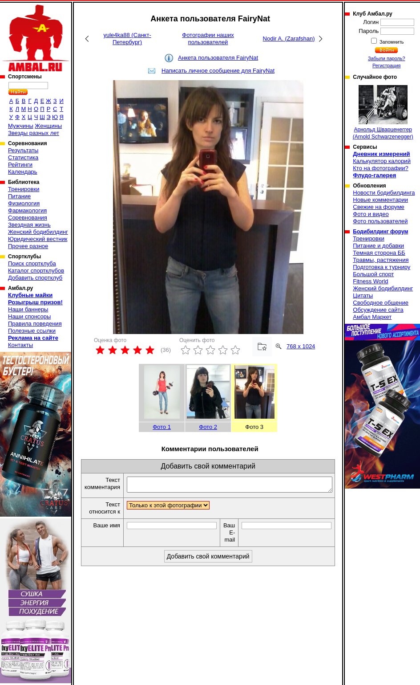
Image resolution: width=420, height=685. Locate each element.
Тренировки (23, 189)
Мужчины (20, 125)
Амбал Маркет (372, 317)
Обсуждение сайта (378, 309)
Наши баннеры (28, 309)
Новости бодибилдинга (384, 192)
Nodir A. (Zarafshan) (289, 38)
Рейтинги (20, 164)
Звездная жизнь (29, 224)
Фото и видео (371, 214)
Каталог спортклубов (36, 270)
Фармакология (27, 210)
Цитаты (363, 295)
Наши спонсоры (29, 316)
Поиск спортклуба (32, 263)
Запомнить (391, 42)
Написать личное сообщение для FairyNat (218, 70)
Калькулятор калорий (382, 161)
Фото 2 (208, 427)
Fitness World (370, 281)
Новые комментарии (380, 199)
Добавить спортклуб (35, 277)
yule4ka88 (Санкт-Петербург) (127, 38)
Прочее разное (28, 246)
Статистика (23, 157)
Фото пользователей (380, 221)
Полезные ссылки (32, 330)
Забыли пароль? (386, 58)
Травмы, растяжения (380, 260)
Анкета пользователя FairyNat (218, 57)
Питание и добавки (378, 245)
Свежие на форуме (378, 207)
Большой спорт (373, 274)
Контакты (20, 345)
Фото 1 (162, 427)
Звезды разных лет (33, 133)
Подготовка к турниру (381, 267)
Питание (19, 196)
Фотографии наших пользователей (208, 38)
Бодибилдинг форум (380, 231)
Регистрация (386, 65)
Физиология (24, 203)
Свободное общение (380, 302)
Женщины (48, 125)
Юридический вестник (37, 239)
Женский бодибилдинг (38, 231)
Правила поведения (35, 323)
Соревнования (27, 217)
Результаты (23, 150)
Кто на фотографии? (380, 168)
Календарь (22, 171)
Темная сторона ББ (379, 252)
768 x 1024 (301, 346)
